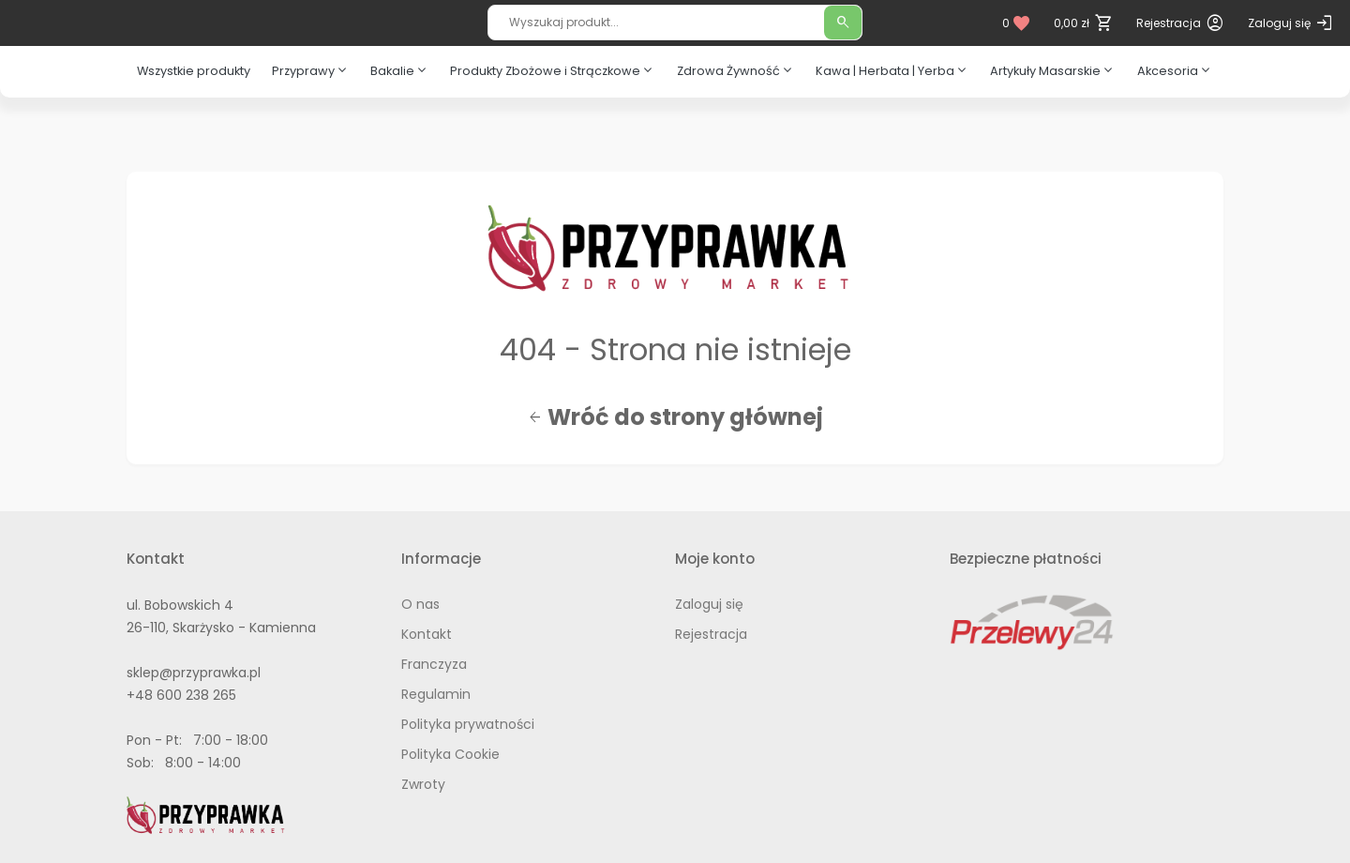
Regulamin (436, 694)
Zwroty (423, 784)
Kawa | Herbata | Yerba (892, 70)
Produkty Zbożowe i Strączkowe (552, 70)
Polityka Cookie (450, 754)
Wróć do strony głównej (675, 417)
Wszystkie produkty (193, 71)
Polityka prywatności (467, 724)
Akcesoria (1175, 70)
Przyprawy (311, 70)
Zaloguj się (709, 604)
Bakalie (399, 70)
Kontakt (426, 634)
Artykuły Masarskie (1053, 70)
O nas (420, 604)
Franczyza (434, 664)
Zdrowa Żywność (736, 70)
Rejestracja (711, 634)
